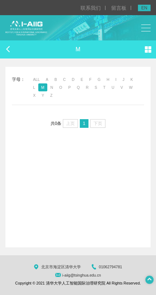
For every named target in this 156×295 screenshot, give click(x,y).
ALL (36, 79)
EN (144, 7)
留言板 (118, 8)
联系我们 (91, 8)
